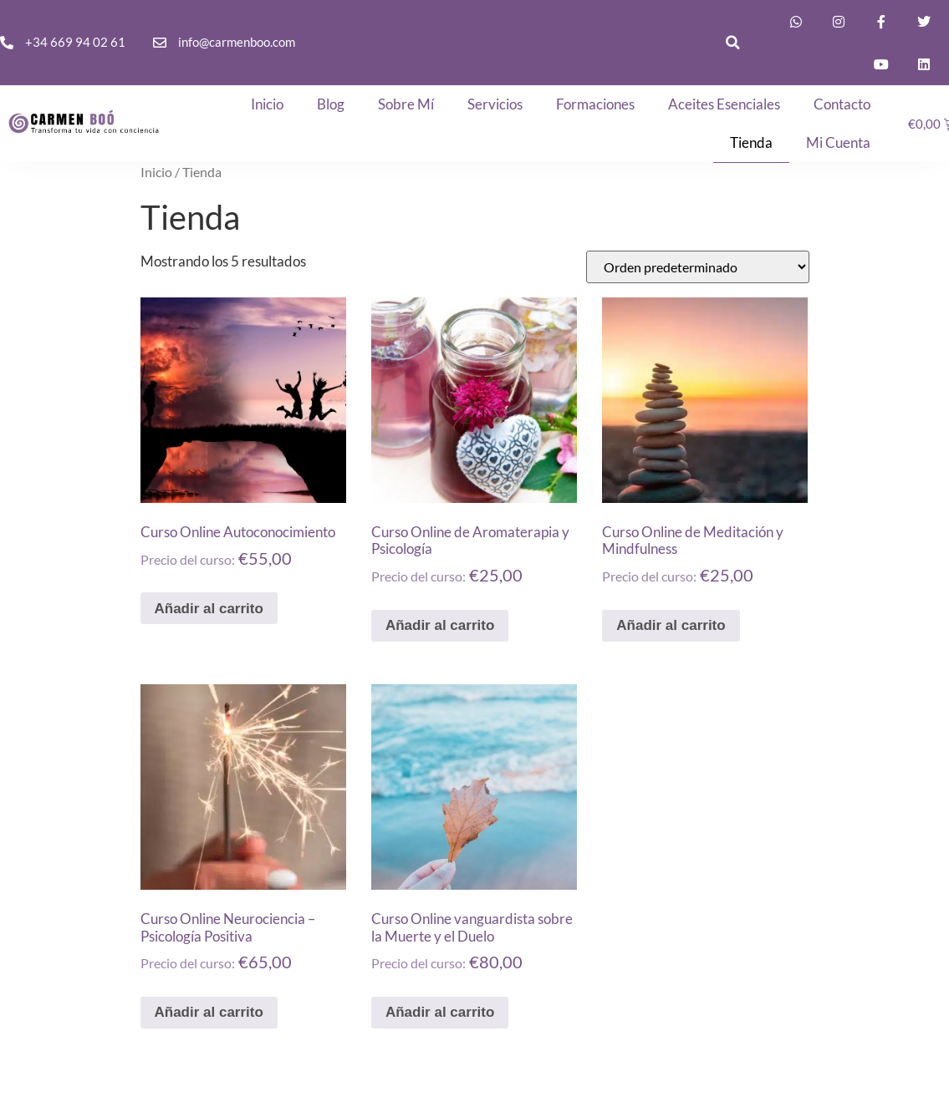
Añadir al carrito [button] (209, 609)
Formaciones (595, 104)
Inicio (267, 104)
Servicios (495, 104)
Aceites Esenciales (724, 104)
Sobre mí (406, 104)
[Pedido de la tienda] (697, 267)
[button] (732, 42)
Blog (330, 104)
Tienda (751, 142)
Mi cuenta (838, 142)
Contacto (842, 104)
